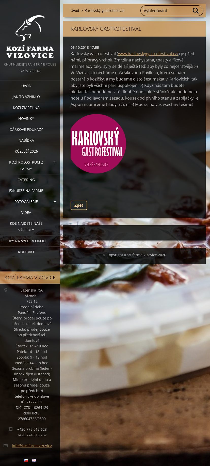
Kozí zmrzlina (26, 107)
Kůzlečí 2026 (26, 151)
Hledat (196, 10)
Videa (26, 212)
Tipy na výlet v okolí (26, 240)
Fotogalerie (26, 201)
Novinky (26, 118)
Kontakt (26, 251)
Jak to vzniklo (26, 96)
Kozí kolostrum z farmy (26, 165)
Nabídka (26, 140)
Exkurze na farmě (26, 190)
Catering (26, 179)
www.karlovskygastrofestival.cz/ (148, 53)
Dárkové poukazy (26, 129)
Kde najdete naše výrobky (26, 226)
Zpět (78, 205)
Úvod (26, 85)
